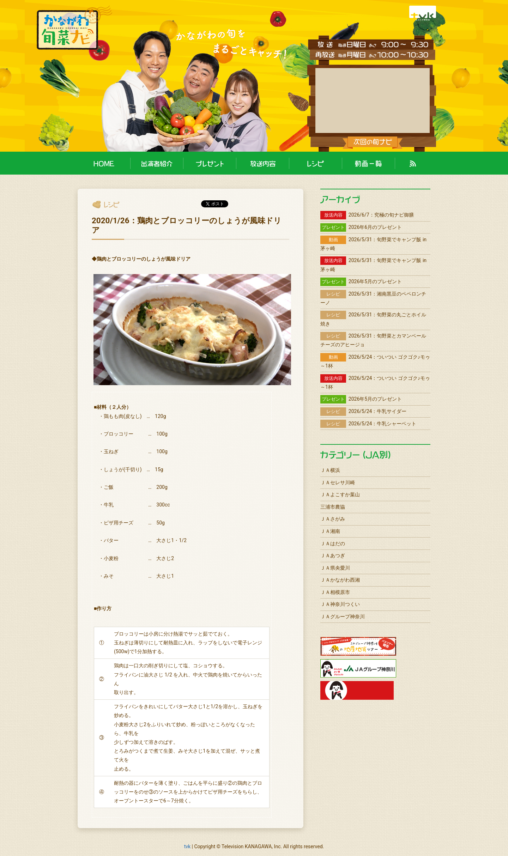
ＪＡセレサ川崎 (337, 482)
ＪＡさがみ (332, 519)
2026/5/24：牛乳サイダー (363, 411)
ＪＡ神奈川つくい (340, 604)
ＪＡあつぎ (332, 555)
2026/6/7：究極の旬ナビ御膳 (367, 215)
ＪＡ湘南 (330, 531)
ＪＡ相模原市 (335, 592)
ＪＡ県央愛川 (335, 568)
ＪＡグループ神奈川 (342, 616)
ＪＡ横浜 (330, 470)
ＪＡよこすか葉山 (340, 494)
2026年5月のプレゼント (361, 281)
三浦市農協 (332, 507)
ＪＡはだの (332, 543)
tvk (187, 846)
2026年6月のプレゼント (361, 227)
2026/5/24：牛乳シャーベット (368, 423)
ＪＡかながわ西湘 (340, 580)
